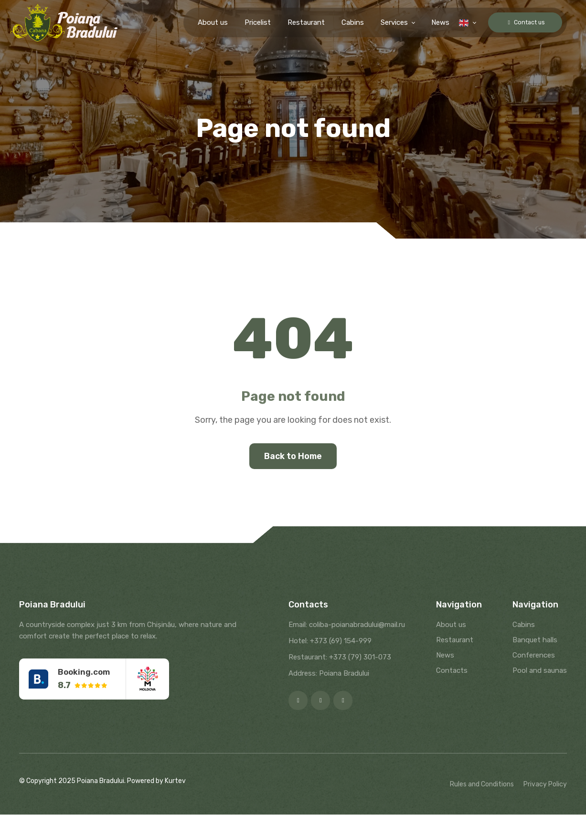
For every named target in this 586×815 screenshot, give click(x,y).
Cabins (343, 22)
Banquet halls (534, 640)
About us (203, 22)
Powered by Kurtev (156, 781)
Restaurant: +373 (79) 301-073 (339, 657)
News (431, 22)
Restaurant (296, 22)
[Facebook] (298, 701)
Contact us (520, 22)
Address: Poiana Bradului (328, 673)
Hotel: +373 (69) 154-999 (330, 641)
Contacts (452, 671)
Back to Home (293, 456)
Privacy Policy (545, 785)
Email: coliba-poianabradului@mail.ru (346, 625)
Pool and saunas (539, 671)
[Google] (342, 701)
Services (384, 22)
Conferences (533, 655)
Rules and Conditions (482, 785)
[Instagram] (320, 701)
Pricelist (248, 22)
